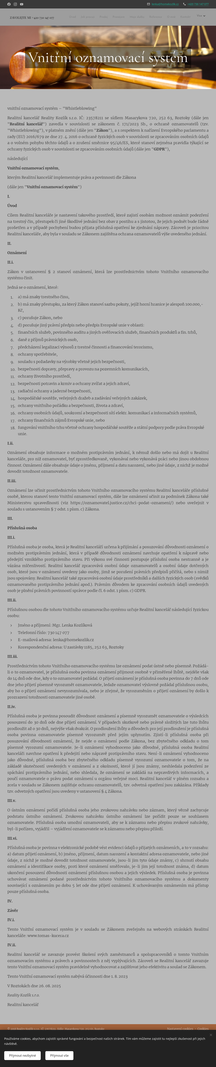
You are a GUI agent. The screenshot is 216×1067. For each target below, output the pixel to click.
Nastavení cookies (180, 1029)
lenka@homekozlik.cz (165, 4)
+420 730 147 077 (198, 4)
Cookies (203, 1029)
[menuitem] (77, 17)
